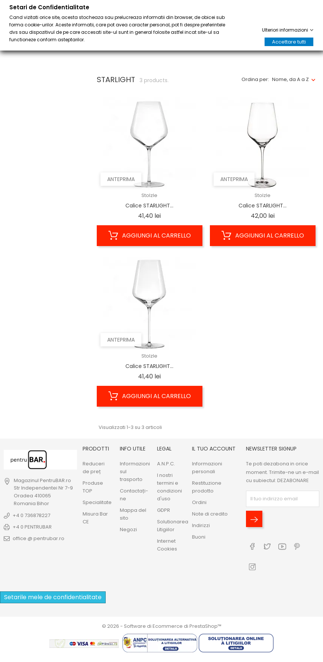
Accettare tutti (289, 41)
